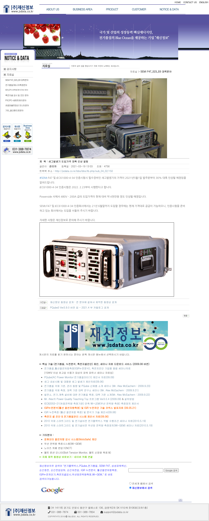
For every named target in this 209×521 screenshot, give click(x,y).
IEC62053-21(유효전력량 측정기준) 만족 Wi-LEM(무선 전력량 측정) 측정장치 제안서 (91, 403)
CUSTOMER (139, 9)
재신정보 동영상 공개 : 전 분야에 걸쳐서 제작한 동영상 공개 (83, 302)
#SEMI (43, 178)
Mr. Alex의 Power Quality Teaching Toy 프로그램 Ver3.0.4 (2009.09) (82, 399)
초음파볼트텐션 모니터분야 (17, 105)
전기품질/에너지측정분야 (16, 84)
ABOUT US (52, 9)
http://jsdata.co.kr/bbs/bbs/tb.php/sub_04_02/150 (84, 171)
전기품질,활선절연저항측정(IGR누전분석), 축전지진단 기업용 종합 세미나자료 (87, 368)
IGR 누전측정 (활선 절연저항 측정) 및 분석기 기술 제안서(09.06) (80, 412)
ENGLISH (203, 2)
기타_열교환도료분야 (14, 110)
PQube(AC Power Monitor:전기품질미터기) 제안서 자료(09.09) (79, 377)
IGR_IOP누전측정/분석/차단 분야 (16, 90)
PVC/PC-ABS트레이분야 (15, 100)
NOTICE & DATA (169, 9)
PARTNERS (52, 19)
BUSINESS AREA (82, 9)
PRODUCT (112, 9)
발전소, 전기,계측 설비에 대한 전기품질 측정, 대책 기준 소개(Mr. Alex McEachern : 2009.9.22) (97, 394)
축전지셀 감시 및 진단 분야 (16, 95)
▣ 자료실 (8, 74)
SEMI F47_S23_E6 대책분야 (16, 79)
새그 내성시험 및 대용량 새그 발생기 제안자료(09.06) (74, 381)
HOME (178, 2)
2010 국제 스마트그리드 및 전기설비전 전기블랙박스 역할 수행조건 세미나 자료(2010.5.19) (95, 421)
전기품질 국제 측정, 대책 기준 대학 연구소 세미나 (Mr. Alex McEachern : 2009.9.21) (91, 390)
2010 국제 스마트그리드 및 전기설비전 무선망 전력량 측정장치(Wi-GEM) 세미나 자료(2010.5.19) (98, 425)
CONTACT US (190, 2)
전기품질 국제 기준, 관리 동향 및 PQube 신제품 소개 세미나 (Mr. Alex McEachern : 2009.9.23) (97, 386)
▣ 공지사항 (9, 69)
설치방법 (129, 399)
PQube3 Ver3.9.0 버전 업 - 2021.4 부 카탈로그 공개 (79, 307)
